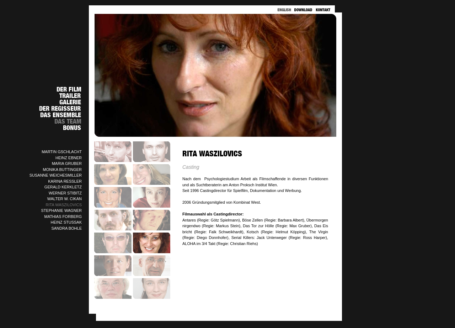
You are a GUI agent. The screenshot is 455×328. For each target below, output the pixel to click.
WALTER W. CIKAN (64, 199)
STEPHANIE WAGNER (61, 210)
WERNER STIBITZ (65, 193)
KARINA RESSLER (65, 181)
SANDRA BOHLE (66, 228)
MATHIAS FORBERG (63, 216)
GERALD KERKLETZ (63, 187)
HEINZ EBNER (68, 158)
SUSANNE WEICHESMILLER (56, 175)
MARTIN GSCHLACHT (62, 152)
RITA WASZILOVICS (64, 205)
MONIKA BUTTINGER (62, 169)
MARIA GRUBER (67, 163)
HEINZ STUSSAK (66, 222)
